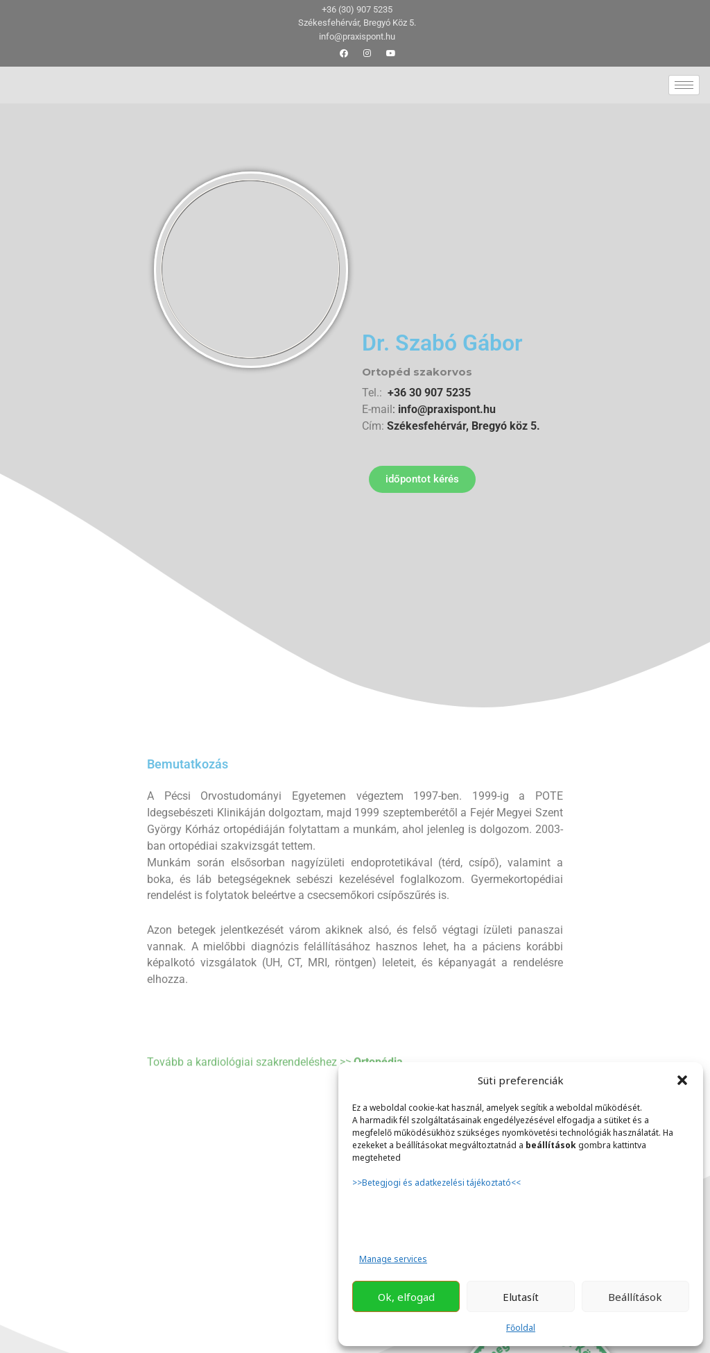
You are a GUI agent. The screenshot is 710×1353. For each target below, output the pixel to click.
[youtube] (391, 53)
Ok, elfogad (406, 1297)
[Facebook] (344, 53)
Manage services (393, 1259)
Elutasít (521, 1297)
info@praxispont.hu (445, 409)
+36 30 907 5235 (429, 392)
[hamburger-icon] (684, 85)
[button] (682, 1080)
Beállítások (635, 1297)
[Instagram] (367, 53)
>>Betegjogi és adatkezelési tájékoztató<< (437, 1182)
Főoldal (520, 1328)
